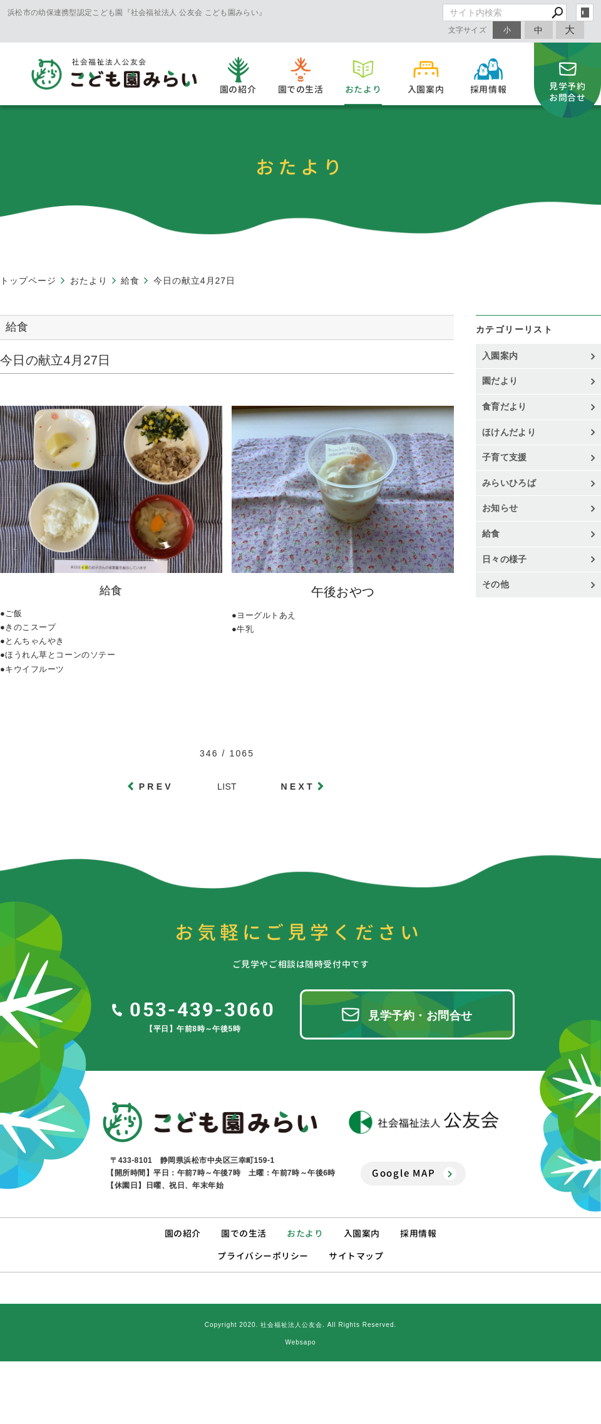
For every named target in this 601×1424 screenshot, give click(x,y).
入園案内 (500, 356)
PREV (156, 787)
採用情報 (418, 1233)
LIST (227, 787)
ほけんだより (509, 432)
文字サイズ (467, 29)
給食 (491, 534)
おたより (305, 1233)
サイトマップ (356, 1256)
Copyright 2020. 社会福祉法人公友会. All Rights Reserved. (301, 1324)
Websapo (300, 1342)
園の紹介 (183, 1233)
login (584, 12)
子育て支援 (504, 457)
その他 (500, 584)
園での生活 (244, 1233)
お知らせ (500, 508)
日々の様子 (504, 559)
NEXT (298, 787)
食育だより (504, 406)
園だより (500, 381)
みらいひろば (509, 483)
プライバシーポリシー (263, 1256)
